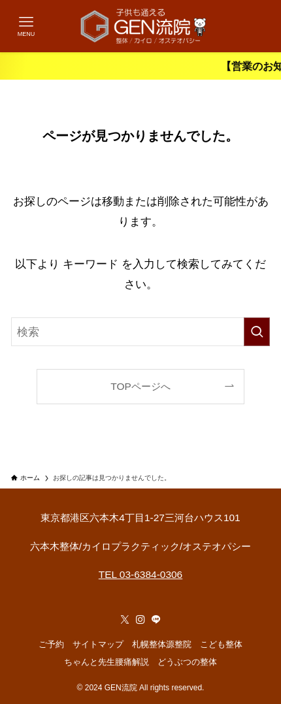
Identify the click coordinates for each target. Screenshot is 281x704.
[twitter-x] (125, 620)
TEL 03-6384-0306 (140, 574)
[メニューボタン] (26, 26)
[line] (156, 620)
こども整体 (221, 644)
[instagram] (140, 620)
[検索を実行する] (257, 331)
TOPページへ (140, 386)
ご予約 (51, 644)
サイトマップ (98, 644)
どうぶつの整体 (187, 662)
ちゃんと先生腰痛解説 (106, 662)
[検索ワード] (140, 331)
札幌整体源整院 (161, 644)
